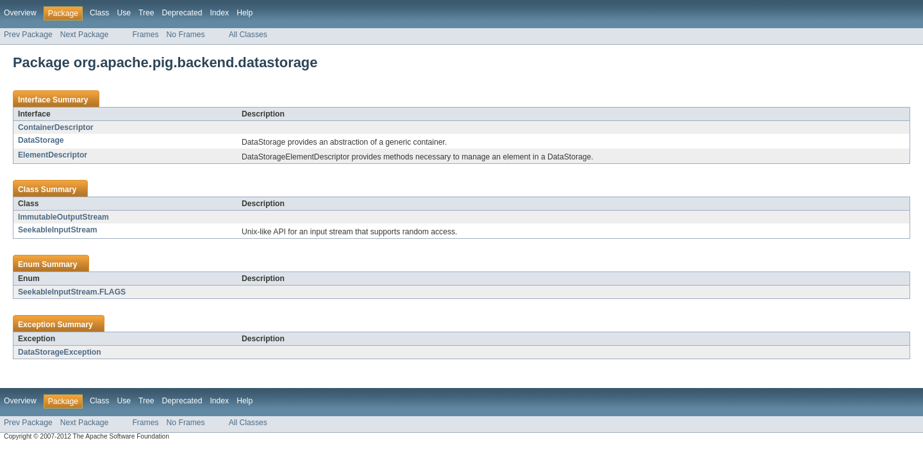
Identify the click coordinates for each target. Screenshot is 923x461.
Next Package (84, 34)
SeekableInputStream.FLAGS (72, 291)
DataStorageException (59, 352)
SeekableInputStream (57, 229)
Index (219, 12)
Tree (146, 12)
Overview (20, 12)
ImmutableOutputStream (63, 217)
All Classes (248, 34)
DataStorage (41, 140)
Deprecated (182, 12)
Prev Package (28, 34)
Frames (145, 34)
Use (124, 12)
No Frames (186, 34)
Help (245, 12)
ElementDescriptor (52, 154)
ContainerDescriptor (56, 127)
